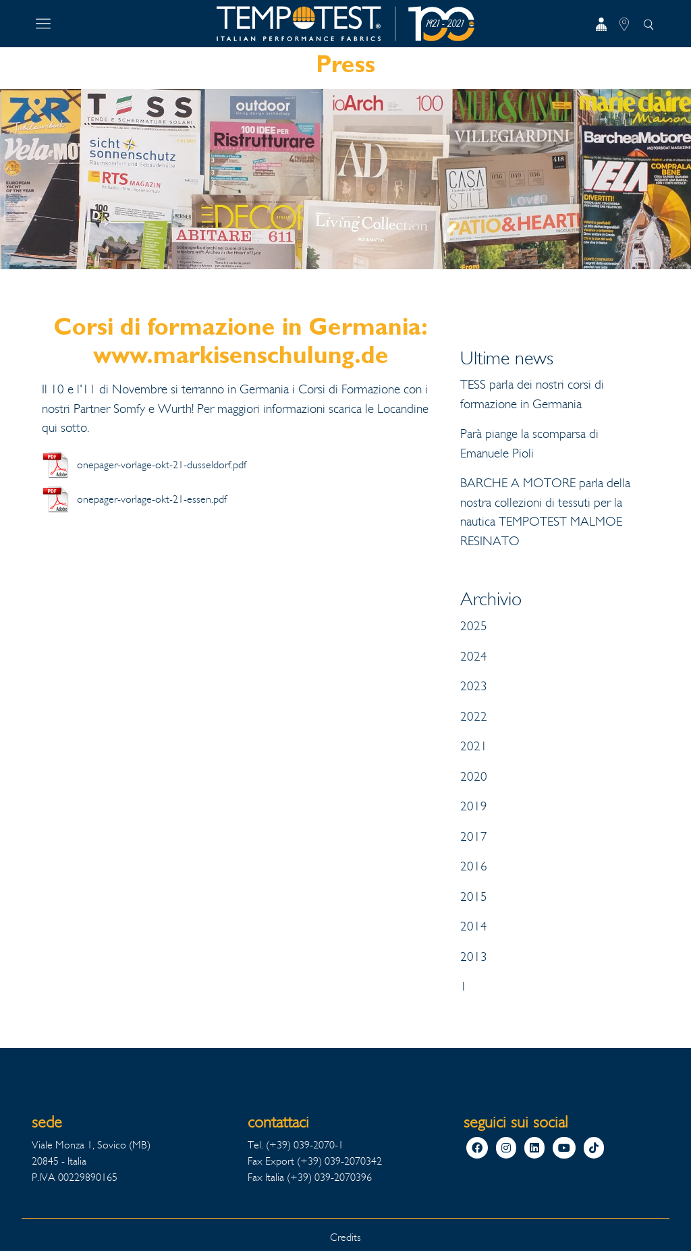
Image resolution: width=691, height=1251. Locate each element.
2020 (473, 776)
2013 (473, 956)
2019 (473, 806)
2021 (473, 746)
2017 (473, 836)
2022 (473, 716)
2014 (473, 926)
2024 (473, 656)
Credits (345, 1237)
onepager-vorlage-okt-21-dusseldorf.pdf (161, 464)
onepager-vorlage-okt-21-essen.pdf (152, 499)
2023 (473, 686)
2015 (473, 896)
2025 (473, 626)
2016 (473, 866)
